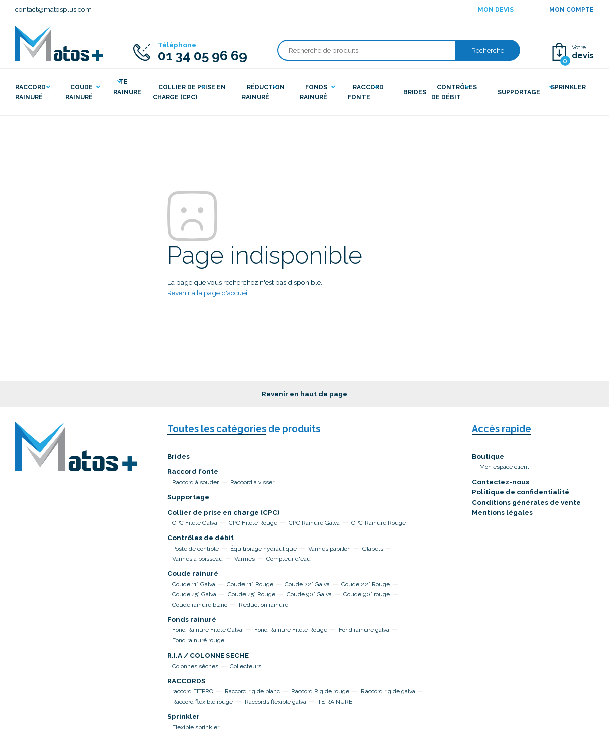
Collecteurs (245, 666)
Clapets (372, 548)
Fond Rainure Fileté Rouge (290, 629)
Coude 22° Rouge (365, 584)
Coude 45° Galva (194, 594)
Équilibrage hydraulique (263, 548)
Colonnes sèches (195, 666)
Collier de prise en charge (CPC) (223, 512)
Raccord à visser (252, 482)
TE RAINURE (335, 701)
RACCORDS (186, 681)
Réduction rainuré (263, 604)
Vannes (244, 558)
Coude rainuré (192, 573)
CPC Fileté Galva (194, 522)
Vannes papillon (329, 548)
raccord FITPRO (192, 691)
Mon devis (496, 9)
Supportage (188, 497)
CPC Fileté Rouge (253, 522)
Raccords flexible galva (275, 701)
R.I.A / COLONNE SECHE (208, 655)
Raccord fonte (192, 471)
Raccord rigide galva (388, 691)
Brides (178, 456)
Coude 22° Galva (307, 584)
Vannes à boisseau (197, 558)
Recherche (487, 50)
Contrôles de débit (200, 537)
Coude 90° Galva (309, 594)
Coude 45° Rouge (251, 594)
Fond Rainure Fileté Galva (207, 629)
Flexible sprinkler (195, 727)
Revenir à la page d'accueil (208, 293)
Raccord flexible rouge (202, 701)
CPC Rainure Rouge (378, 522)
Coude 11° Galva (193, 584)
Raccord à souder (195, 482)
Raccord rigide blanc (252, 691)
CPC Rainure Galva (314, 522)
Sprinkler (183, 716)
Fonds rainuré (191, 619)
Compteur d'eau (288, 558)
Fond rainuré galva (364, 629)
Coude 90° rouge (366, 594)
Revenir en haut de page (304, 394)
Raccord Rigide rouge (320, 691)
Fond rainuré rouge (198, 640)
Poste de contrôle (195, 548)
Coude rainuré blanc (199, 604)
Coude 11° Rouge (250, 584)
